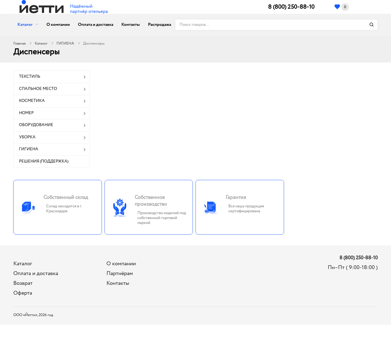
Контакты (130, 24)
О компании (58, 24)
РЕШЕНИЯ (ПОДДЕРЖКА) (43, 161)
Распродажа (159, 24)
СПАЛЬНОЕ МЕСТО (38, 89)
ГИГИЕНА (65, 43)
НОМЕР (26, 113)
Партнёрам (119, 273)
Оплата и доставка (95, 24)
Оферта (22, 293)
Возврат (23, 283)
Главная (19, 43)
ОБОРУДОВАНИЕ (36, 125)
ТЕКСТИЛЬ (29, 77)
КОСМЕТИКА (32, 101)
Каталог (25, 24)
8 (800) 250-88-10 (291, 7)
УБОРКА (27, 137)
